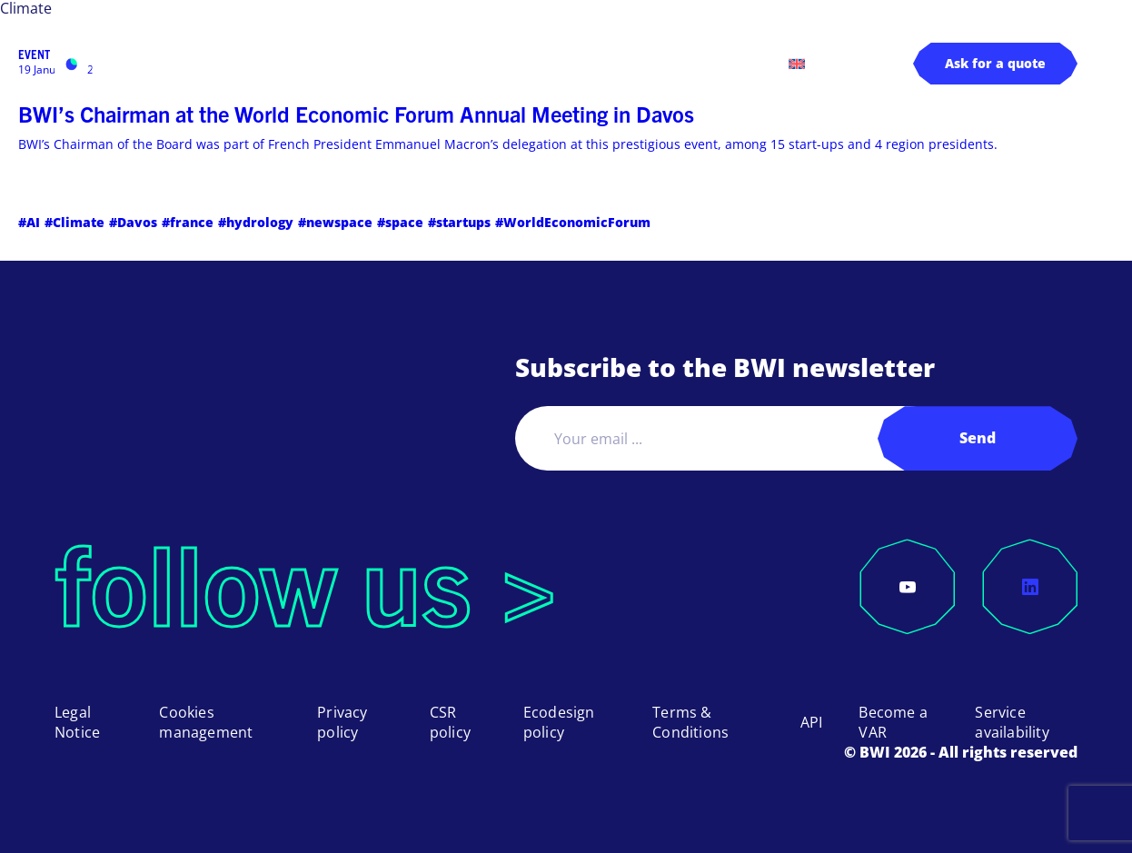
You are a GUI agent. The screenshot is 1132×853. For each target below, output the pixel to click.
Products (268, 63)
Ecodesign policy (559, 722)
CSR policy (450, 722)
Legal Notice (77, 722)
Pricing (490, 63)
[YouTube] (907, 587)
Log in (656, 63)
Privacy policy (342, 722)
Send (977, 438)
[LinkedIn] (1030, 587)
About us (564, 63)
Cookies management (206, 722)
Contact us (732, 63)
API (811, 722)
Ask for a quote (995, 63)
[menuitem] (797, 63)
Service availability (1011, 722)
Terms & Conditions (690, 722)
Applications (383, 63)
